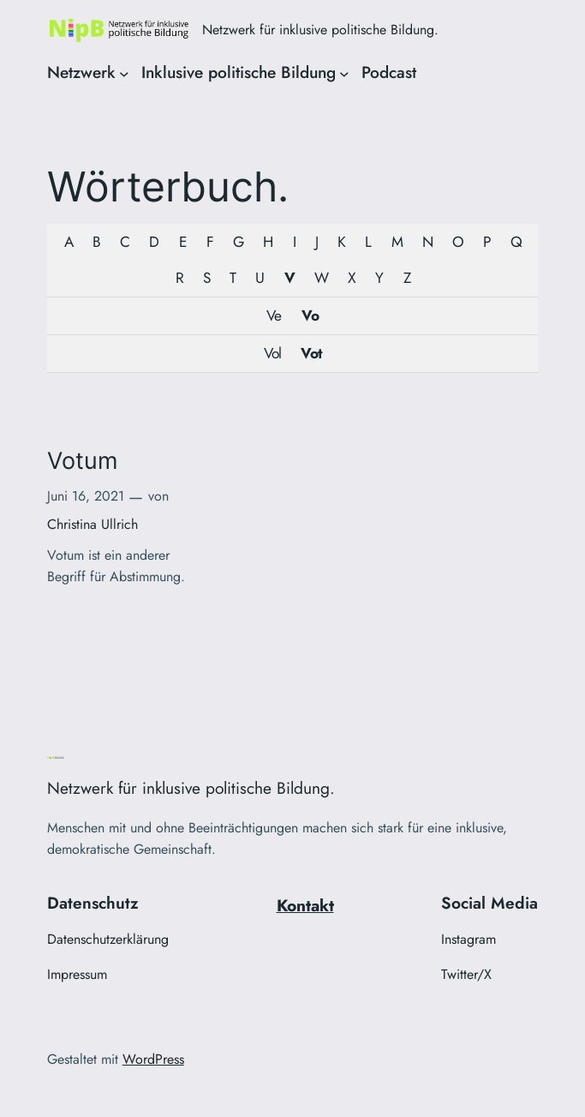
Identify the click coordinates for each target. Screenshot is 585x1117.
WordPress (153, 1059)
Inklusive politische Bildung (238, 72)
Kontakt (305, 905)
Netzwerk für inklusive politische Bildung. (320, 29)
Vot (311, 353)
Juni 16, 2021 (85, 496)
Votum (82, 461)
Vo (310, 315)
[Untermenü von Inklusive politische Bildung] (344, 73)
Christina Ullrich (92, 524)
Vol (272, 353)
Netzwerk (81, 72)
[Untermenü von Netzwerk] (124, 73)
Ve (273, 315)
